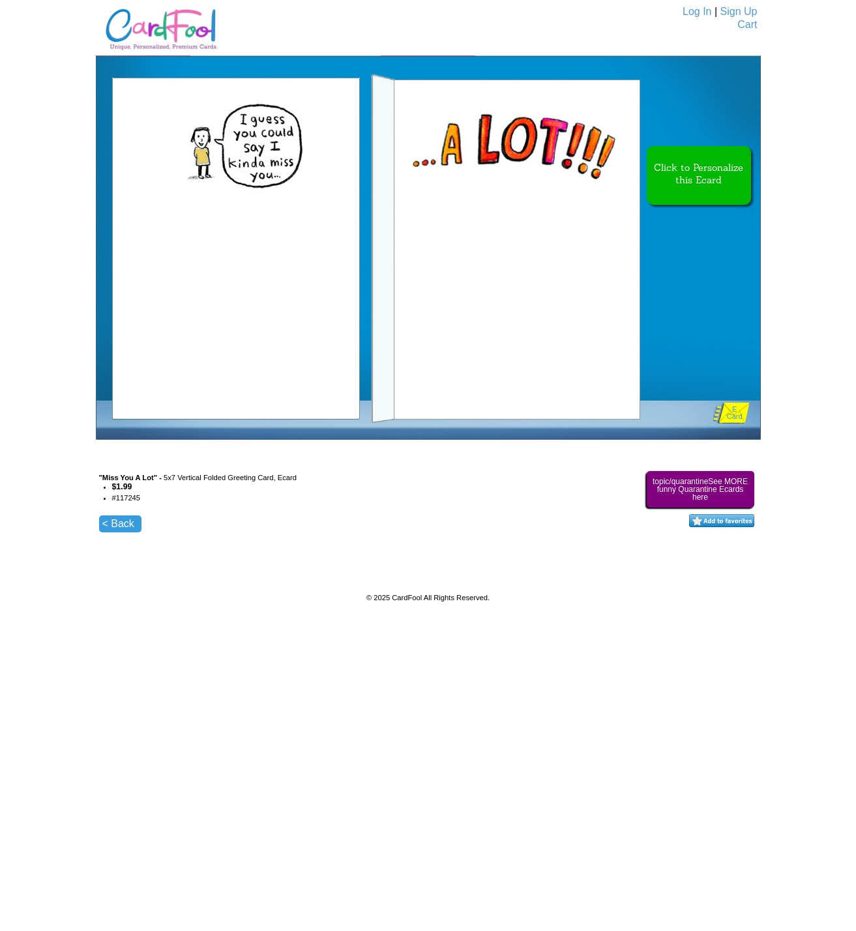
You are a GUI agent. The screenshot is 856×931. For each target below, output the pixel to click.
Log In (697, 11)
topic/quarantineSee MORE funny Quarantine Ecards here (700, 489)
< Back (118, 523)
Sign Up (739, 11)
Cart (747, 24)
